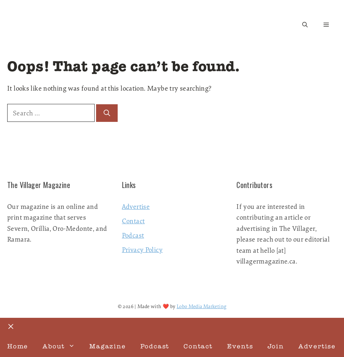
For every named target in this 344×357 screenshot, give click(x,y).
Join (276, 346)
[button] (305, 25)
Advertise (136, 206)
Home (17, 346)
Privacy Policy (142, 249)
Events (240, 346)
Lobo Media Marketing (202, 306)
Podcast (133, 235)
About (62, 346)
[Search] (107, 113)
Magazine (107, 346)
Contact (133, 220)
